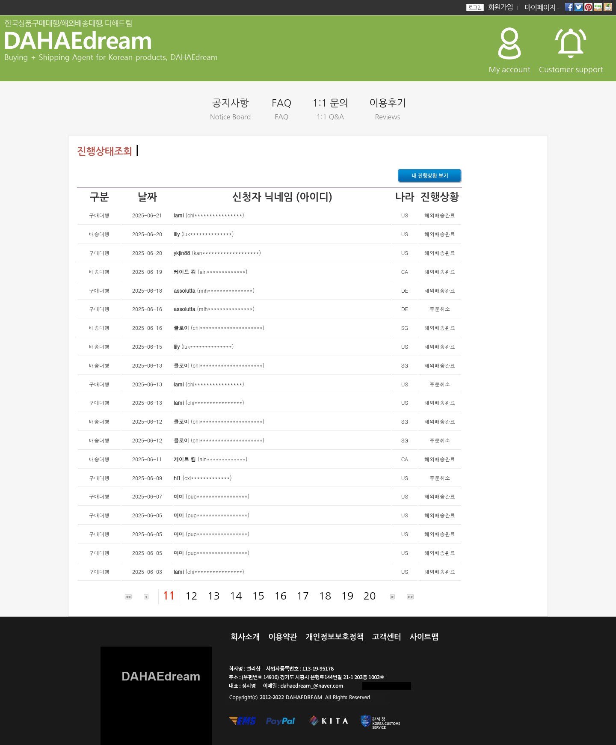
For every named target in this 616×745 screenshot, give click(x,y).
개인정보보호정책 (335, 637)
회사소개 (245, 637)
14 (236, 596)
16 (280, 596)
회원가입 (500, 7)
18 (325, 596)
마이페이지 (540, 7)
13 (213, 596)
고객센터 (386, 637)
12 (191, 596)
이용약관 (282, 637)
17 (302, 596)
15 (258, 596)
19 (347, 596)
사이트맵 (424, 637)
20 (369, 596)
